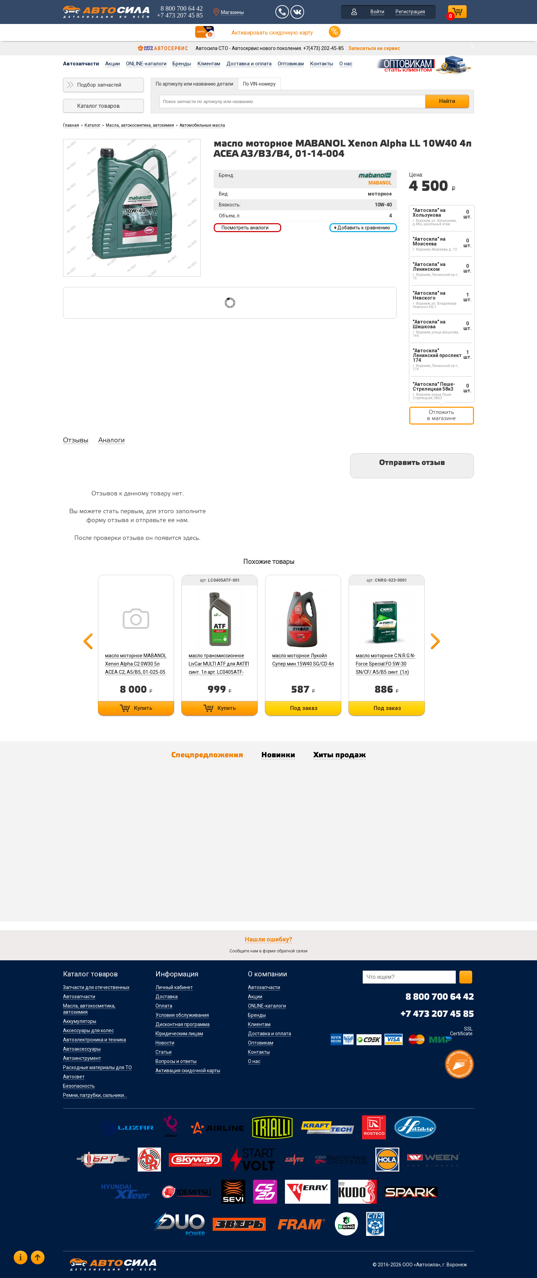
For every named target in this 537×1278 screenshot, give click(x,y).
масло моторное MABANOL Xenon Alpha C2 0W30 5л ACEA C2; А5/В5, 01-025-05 (135, 664)
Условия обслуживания (182, 1015)
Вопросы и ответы (176, 1061)
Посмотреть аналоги (245, 227)
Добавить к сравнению (362, 227)
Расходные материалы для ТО (97, 1067)
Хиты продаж (339, 755)
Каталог (92, 125)
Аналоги (111, 441)
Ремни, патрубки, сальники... (95, 1095)
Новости (164, 1043)
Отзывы (75, 441)
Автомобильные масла (202, 125)
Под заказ (303, 708)
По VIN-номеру (259, 84)
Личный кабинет (174, 987)
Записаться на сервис (374, 48)
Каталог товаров (98, 106)
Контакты (321, 64)
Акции (112, 64)
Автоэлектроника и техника (94, 1039)
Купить (143, 708)
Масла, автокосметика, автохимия (140, 125)
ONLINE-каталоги (146, 64)
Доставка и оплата (249, 64)
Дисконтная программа (182, 1024)
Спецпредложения (207, 755)
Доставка (166, 996)
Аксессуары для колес (88, 1030)
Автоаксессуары (82, 1049)
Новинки (278, 755)
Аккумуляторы (79, 1021)
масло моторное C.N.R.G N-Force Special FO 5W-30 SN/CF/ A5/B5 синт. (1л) (385, 664)
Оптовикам (291, 64)
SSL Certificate (461, 1031)
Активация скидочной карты (187, 1070)
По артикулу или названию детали (194, 84)
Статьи (163, 1052)
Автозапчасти (81, 64)
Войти (377, 11)
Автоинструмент (82, 1058)
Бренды (182, 64)
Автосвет (74, 1076)
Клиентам (208, 64)
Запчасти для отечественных (96, 987)
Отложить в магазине (441, 415)
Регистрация (410, 11)
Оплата (163, 1006)
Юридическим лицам (179, 1033)
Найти (447, 101)
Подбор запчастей (99, 85)
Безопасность (79, 1086)
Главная (71, 125)
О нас (345, 64)
